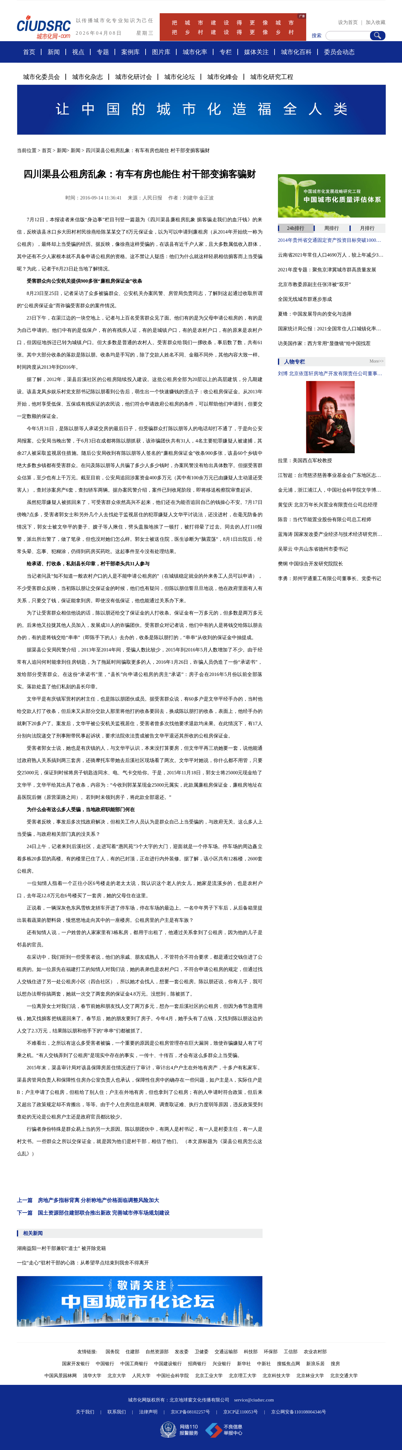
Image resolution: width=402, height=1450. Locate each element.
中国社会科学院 (173, 1375)
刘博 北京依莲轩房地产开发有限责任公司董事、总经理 (331, 373)
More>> (376, 361)
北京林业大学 (310, 1375)
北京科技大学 (276, 1375)
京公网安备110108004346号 (298, 1411)
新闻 (54, 52)
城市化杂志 (87, 76)
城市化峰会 (222, 76)
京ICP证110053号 (240, 1411)
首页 (29, 52)
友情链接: (88, 1351)
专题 (103, 52)
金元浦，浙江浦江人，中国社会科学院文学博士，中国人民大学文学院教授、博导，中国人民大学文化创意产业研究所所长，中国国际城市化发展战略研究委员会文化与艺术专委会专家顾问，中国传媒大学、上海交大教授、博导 (331, 490)
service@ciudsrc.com (254, 1399)
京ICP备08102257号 (190, 1411)
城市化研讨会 (133, 76)
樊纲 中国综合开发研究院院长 (310, 563)
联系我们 (116, 1411)
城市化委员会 (41, 76)
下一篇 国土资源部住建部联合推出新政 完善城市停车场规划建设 (93, 1213)
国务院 (112, 1351)
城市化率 (195, 52)
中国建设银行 (168, 1363)
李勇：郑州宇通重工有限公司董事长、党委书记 (329, 578)
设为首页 (348, 22)
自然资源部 (157, 1351)
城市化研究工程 (271, 76)
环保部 (271, 1351)
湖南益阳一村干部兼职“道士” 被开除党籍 (61, 1248)
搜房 (335, 1363)
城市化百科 (296, 52)
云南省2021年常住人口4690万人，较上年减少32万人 (331, 254)
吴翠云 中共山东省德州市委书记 (313, 549)
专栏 (226, 52)
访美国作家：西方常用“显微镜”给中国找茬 (324, 343)
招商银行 (197, 1363)
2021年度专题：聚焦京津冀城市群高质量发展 (327, 269)
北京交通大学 (344, 1375)
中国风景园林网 (61, 1375)
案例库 (130, 52)
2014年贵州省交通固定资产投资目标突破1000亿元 (331, 240)
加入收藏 (375, 22)
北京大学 (116, 1375)
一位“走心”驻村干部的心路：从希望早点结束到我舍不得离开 (83, 1262)
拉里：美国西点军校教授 (305, 460)
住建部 (132, 1351)
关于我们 (85, 1411)
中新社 (264, 1363)
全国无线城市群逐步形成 (305, 299)
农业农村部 (315, 1351)
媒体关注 (256, 52)
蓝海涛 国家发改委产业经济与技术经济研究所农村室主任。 (331, 534)
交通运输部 (226, 1351)
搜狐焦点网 (288, 1363)
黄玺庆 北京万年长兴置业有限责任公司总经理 (327, 504)
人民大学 (141, 1375)
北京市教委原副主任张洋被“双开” (314, 284)
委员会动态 (339, 52)
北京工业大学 (209, 1375)
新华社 (244, 1363)
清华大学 (92, 1375)
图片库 (161, 52)
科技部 (251, 1351)
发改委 (182, 1351)
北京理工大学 (242, 1375)
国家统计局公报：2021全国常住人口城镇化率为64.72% (331, 328)
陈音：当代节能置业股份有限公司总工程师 (324, 519)
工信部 (291, 1351)
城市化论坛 (179, 76)
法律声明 (148, 1411)
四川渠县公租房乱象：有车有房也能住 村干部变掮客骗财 (148, 150)
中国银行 (105, 1363)
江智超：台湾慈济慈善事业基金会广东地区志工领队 (331, 475)
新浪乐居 (315, 1363)
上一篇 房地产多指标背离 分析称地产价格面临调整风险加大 (88, 1200)
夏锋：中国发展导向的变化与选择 (315, 313)
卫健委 (202, 1351)
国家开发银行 (76, 1363)
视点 (78, 52)
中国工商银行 (134, 1363)
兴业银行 (222, 1363)
